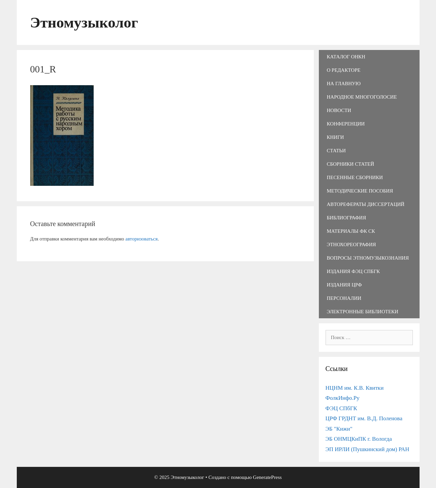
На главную (344, 83)
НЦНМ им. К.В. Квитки (355, 388)
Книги (335, 137)
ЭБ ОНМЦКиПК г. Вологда (359, 439)
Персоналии (344, 298)
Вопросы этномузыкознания (368, 258)
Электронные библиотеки (362, 311)
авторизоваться (141, 238)
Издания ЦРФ (344, 284)
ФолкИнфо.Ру (343, 398)
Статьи (336, 150)
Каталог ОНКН (346, 56)
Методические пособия (360, 191)
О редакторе (343, 70)
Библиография (346, 217)
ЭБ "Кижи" (339, 429)
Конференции (346, 123)
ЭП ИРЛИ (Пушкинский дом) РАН (367, 449)
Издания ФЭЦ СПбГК (353, 271)
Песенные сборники (355, 177)
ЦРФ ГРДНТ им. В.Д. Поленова (364, 418)
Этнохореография (351, 244)
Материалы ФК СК (351, 231)
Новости (339, 110)
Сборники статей (350, 164)
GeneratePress (267, 477)
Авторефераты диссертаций (365, 204)
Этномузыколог (84, 22)
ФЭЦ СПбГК (341, 408)
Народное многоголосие (362, 97)
